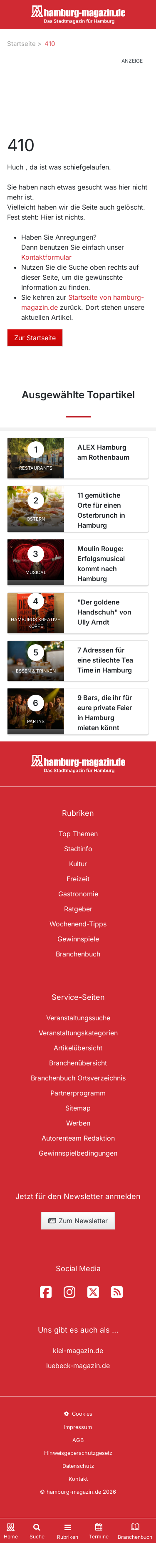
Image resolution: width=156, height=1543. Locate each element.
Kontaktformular (46, 257)
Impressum (78, 1427)
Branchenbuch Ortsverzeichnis (78, 1078)
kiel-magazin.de (78, 1350)
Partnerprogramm (78, 1093)
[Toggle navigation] (67, 1530)
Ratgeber (78, 909)
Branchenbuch (78, 954)
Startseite (21, 44)
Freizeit (78, 879)
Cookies (78, 1414)
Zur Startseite (35, 338)
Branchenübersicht (78, 1063)
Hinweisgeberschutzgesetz (78, 1453)
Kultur (78, 864)
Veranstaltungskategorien (78, 1033)
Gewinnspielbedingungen (78, 1153)
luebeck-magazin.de (78, 1365)
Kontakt (78, 1479)
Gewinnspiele (78, 939)
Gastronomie (78, 894)
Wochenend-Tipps (78, 924)
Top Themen (78, 834)
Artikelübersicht (78, 1048)
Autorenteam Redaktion (78, 1138)
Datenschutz (78, 1466)
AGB (78, 1440)
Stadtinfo (78, 849)
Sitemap (78, 1108)
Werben (78, 1123)
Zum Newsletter (77, 1221)
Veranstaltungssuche (78, 1018)
